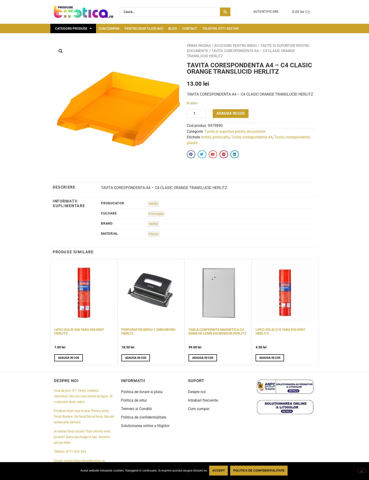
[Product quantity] (196, 113)
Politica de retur (134, 400)
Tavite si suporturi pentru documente (235, 131)
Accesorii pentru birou (235, 46)
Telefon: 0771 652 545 (220, 28)
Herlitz (153, 204)
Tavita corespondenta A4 (252, 137)
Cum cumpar (109, 28)
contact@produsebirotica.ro (84, 461)
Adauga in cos (231, 113)
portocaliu (221, 137)
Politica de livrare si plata (142, 392)
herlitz (206, 137)
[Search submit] (225, 12)
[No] (361, 471)
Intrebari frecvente (203, 400)
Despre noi (197, 392)
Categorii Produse (73, 28)
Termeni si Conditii (136, 409)
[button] (60, 51)
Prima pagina (199, 46)
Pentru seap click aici (144, 28)
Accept (219, 471)
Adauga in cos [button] (68, 357)
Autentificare (266, 12)
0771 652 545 (76, 452)
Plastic (154, 234)
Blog (172, 28)
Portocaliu (156, 214)
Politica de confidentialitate (143, 417)
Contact (189, 28)
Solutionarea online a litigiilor (145, 426)
